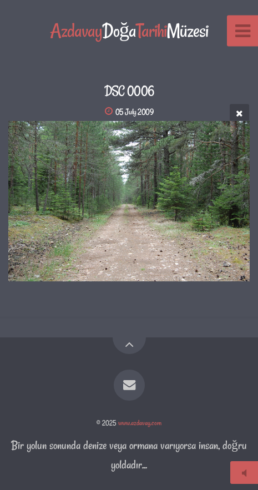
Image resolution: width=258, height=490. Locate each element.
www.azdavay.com (139, 423)
